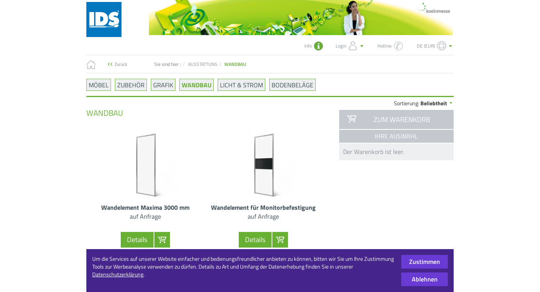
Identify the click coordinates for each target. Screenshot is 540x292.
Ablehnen (425, 279)
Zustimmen (424, 261)
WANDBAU (196, 84)
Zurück (120, 64)
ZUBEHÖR (131, 84)
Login (350, 46)
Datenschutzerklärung (117, 274)
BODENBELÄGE (292, 84)
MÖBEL (99, 84)
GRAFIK (163, 84)
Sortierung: (424, 103)
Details (137, 239)
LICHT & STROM (241, 84)
